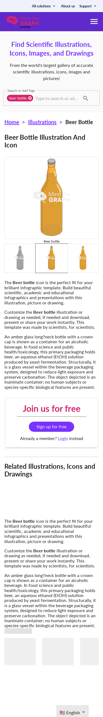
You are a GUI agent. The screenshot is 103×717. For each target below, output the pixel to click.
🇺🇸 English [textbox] (70, 712)
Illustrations (42, 122)
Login (63, 438)
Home (11, 122)
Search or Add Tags (21, 90)
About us (68, 6)
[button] (20, 98)
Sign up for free (51, 426)
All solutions (44, 6)
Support (88, 6)
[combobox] (57, 98)
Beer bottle (79, 122)
